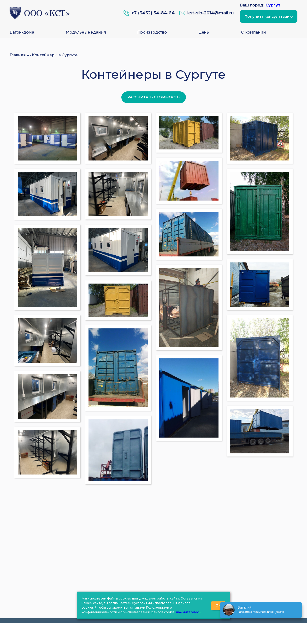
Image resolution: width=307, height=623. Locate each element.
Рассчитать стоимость (153, 97)
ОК (218, 605)
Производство (152, 32)
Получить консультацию (269, 16)
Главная (18, 55)
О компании (253, 32)
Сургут (273, 5)
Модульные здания (86, 32)
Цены (204, 32)
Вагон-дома (22, 32)
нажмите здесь (188, 612)
